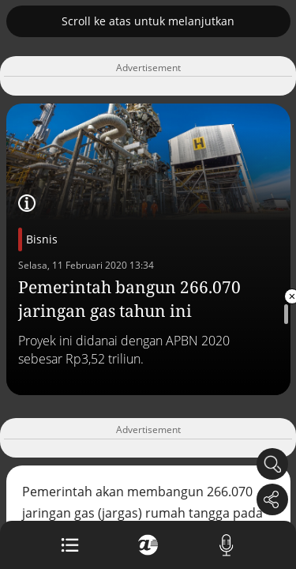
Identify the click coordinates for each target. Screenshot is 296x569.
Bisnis (42, 239)
